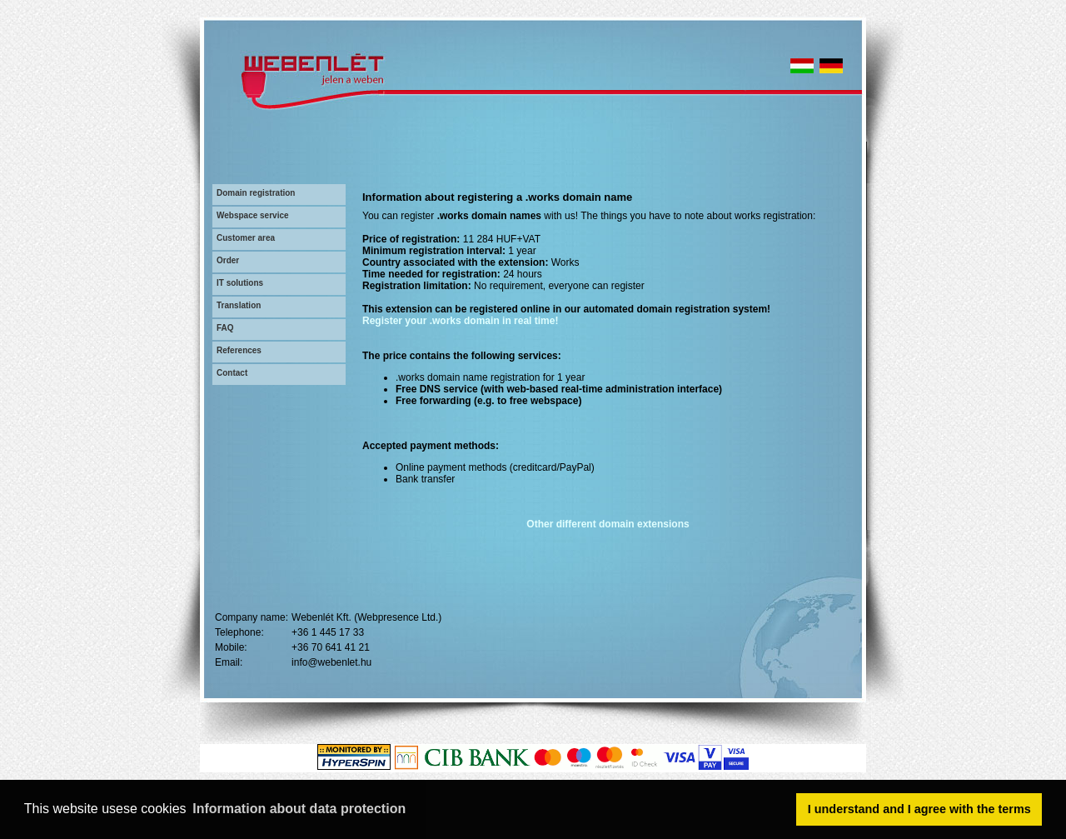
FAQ (225, 327)
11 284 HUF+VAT (501, 239)
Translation (239, 305)
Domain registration (256, 192)
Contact (232, 372)
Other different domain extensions (607, 524)
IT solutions (240, 282)
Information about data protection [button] (299, 809)
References (239, 350)
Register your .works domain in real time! (460, 321)
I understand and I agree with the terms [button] (919, 809)
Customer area (246, 237)
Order (228, 260)
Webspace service (253, 215)
